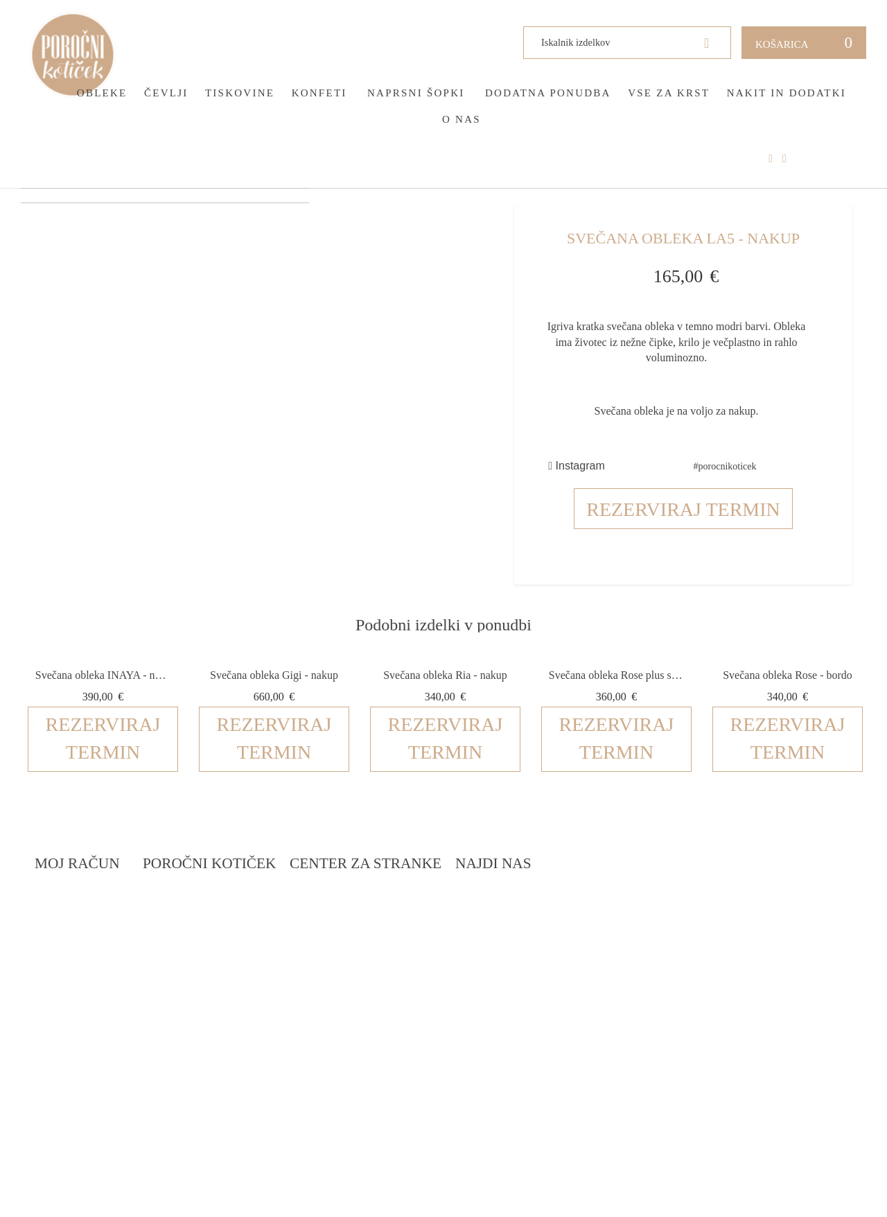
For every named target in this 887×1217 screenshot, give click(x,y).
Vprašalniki (227, 973)
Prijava (53, 902)
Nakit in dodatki (786, 92)
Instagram (576, 466)
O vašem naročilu (82, 938)
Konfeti (319, 92)
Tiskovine (239, 92)
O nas (461, 119)
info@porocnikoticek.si (756, 1015)
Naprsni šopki (416, 92)
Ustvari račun (73, 920)
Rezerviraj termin (683, 509)
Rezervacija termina (249, 902)
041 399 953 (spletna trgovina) (740, 982)
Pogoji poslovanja (404, 920)
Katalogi (219, 955)
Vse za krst (669, 92)
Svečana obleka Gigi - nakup (274, 675)
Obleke (102, 92)
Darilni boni (228, 938)
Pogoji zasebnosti (403, 938)
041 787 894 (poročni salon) (759, 998)
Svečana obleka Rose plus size (616, 675)
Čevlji (166, 92)
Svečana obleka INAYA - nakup (102, 675)
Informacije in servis (412, 973)
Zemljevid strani (80, 955)
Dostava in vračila (406, 955)
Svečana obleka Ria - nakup (445, 675)
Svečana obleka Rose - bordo (787, 675)
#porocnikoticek (725, 466)
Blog (208, 920)
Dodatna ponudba (548, 92)
